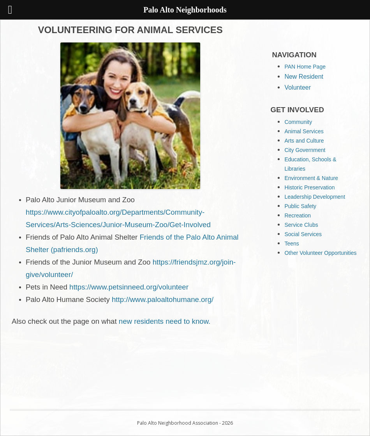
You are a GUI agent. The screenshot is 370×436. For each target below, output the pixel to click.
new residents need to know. (164, 321)
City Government (304, 150)
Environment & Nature (311, 178)
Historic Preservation (309, 187)
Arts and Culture (304, 141)
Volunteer (297, 87)
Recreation (297, 215)
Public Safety (300, 206)
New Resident (303, 76)
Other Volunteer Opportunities (320, 253)
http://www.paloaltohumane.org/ (162, 299)
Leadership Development (314, 197)
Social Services (303, 234)
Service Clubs (301, 225)
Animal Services (303, 131)
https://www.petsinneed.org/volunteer (129, 287)
